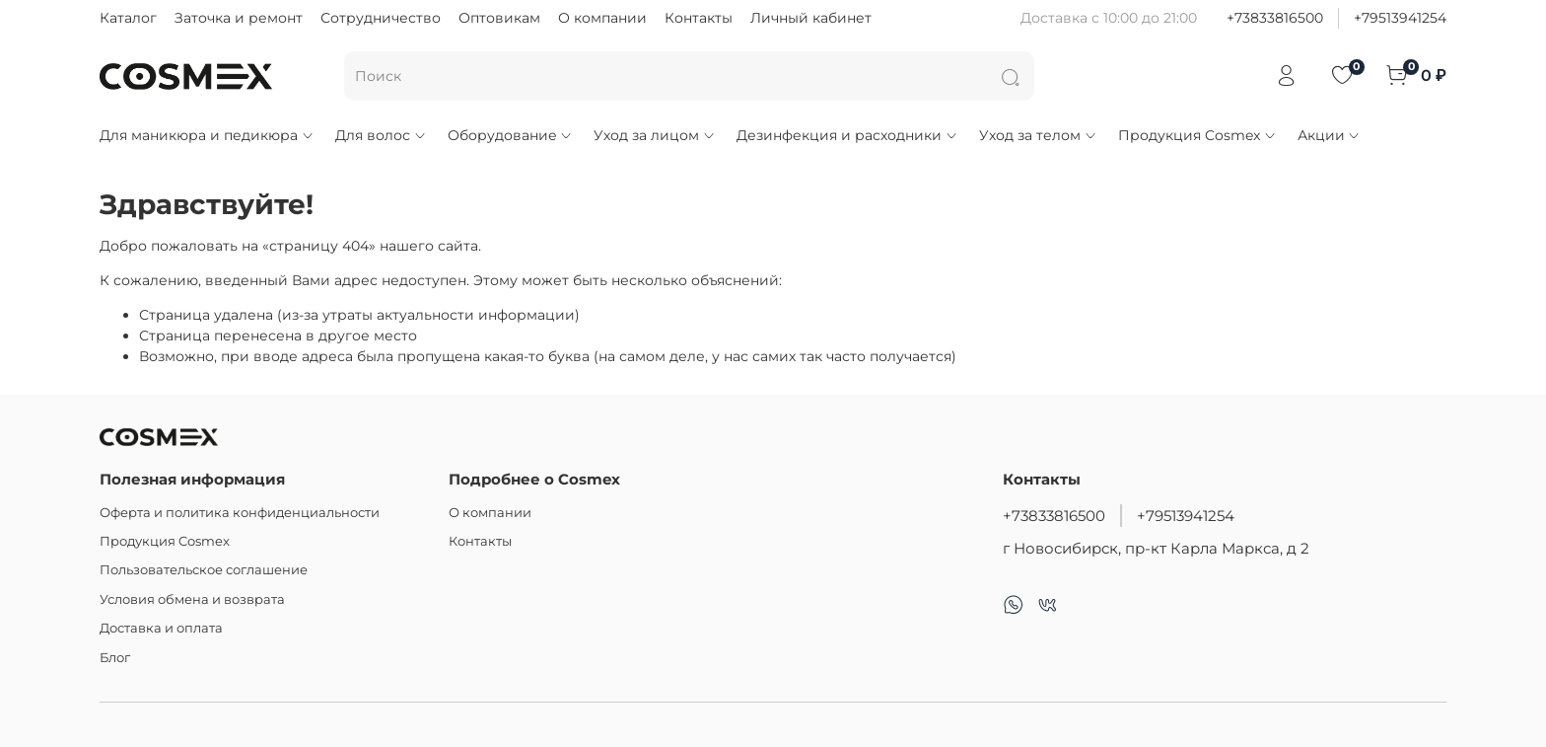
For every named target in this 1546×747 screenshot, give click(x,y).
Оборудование (511, 135)
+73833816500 (1275, 18)
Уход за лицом (655, 135)
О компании (602, 18)
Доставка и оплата (161, 628)
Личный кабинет (811, 18)
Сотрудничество (380, 18)
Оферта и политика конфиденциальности (240, 512)
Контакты (699, 18)
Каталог (128, 18)
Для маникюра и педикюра (207, 135)
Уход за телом (1038, 135)
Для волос (381, 135)
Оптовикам (499, 18)
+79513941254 (1400, 18)
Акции (1330, 135)
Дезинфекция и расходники (847, 135)
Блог (115, 657)
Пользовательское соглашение (204, 569)
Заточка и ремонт (239, 18)
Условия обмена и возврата (192, 599)
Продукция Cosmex (1197, 135)
